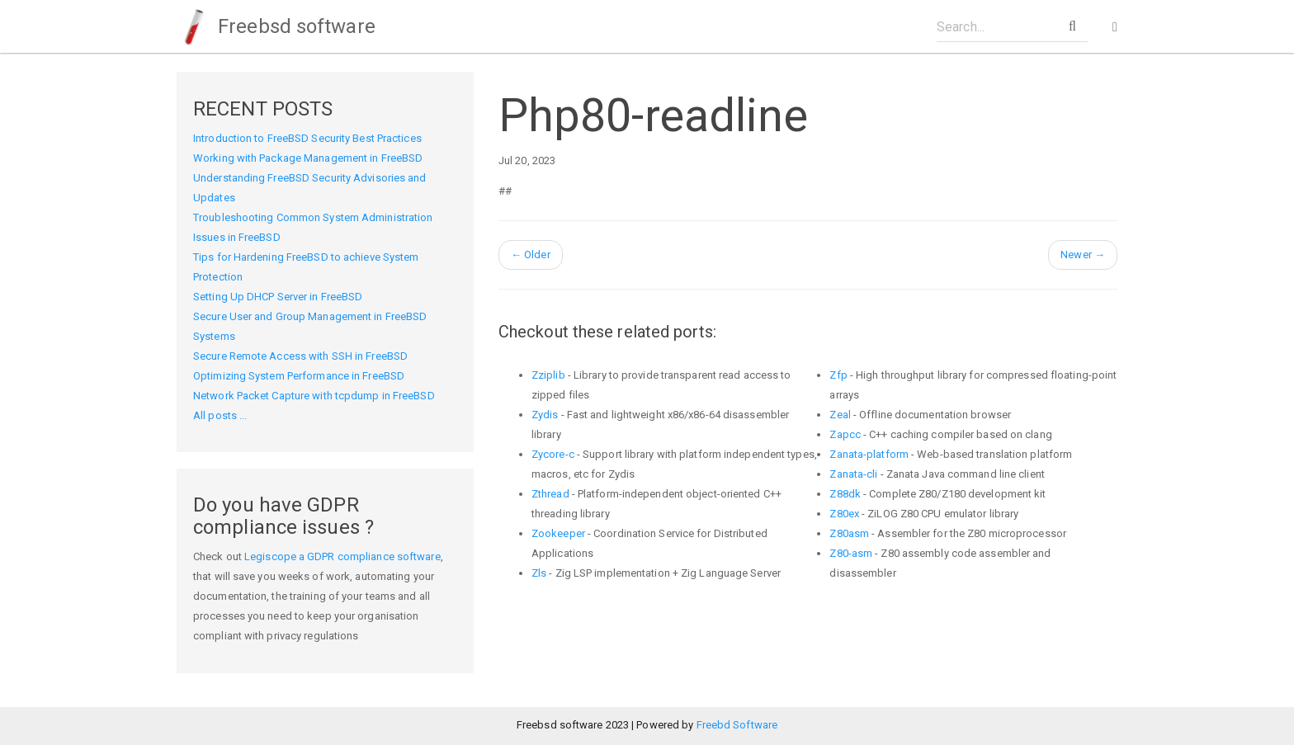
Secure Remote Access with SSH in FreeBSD (300, 356)
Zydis (545, 414)
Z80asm (849, 533)
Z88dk (845, 494)
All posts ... (220, 415)
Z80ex (844, 513)
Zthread (550, 494)
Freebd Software (737, 725)
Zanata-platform (869, 454)
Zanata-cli (853, 474)
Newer (1082, 254)
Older (530, 254)
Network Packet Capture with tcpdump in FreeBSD (314, 395)
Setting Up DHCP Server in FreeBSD (277, 296)
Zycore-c (552, 454)
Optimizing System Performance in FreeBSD (298, 376)
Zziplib (548, 375)
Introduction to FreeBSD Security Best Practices (307, 138)
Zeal (839, 414)
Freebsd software (276, 26)
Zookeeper (558, 533)
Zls (538, 573)
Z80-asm (850, 553)
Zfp (838, 375)
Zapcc (845, 434)
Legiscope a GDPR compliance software (342, 556)
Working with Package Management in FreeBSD (308, 158)
